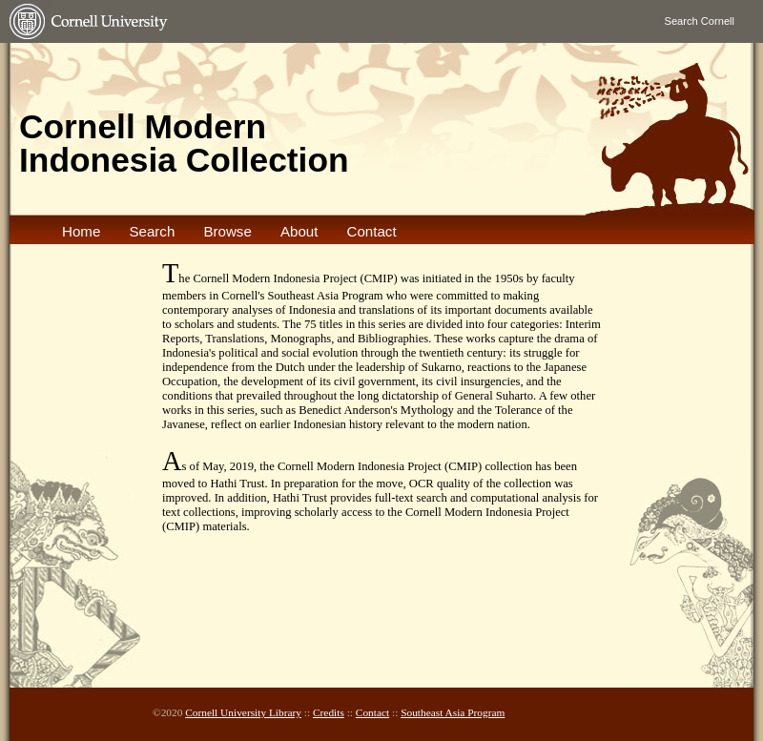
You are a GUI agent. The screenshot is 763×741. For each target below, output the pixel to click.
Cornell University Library (243, 712)
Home (81, 231)
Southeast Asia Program (453, 712)
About (299, 231)
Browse (227, 231)
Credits (328, 712)
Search (152, 231)
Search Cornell (699, 21)
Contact (371, 231)
